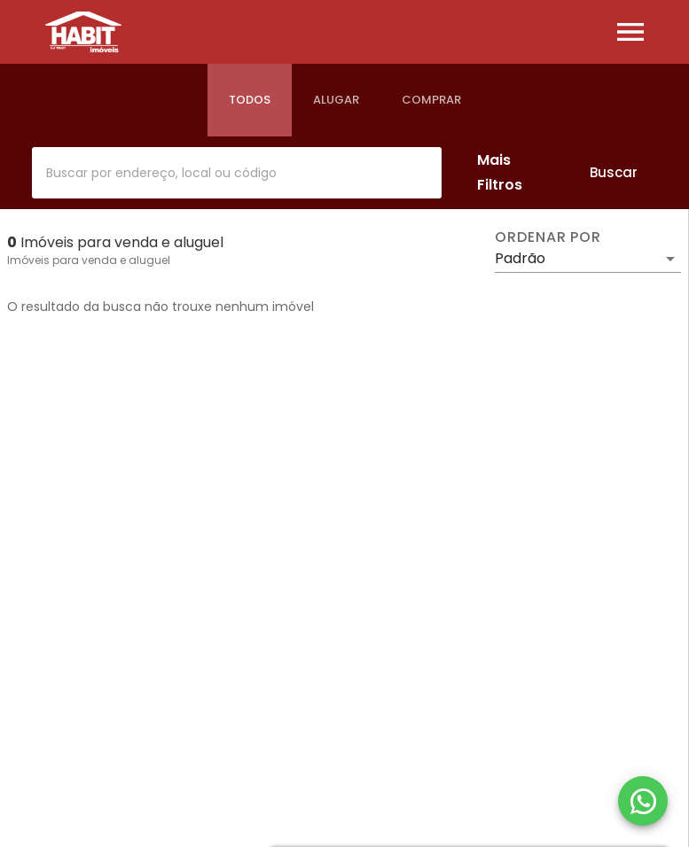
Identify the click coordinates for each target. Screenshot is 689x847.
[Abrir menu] (630, 32)
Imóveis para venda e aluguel (88, 260)
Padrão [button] (520, 258)
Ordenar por (548, 237)
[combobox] (237, 172)
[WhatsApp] (643, 801)
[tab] (249, 100)
